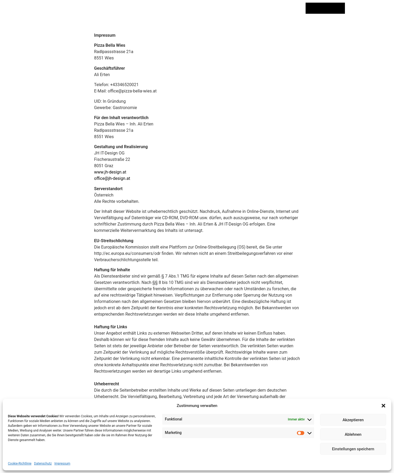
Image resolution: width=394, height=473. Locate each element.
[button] (383, 405)
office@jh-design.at (112, 178)
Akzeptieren (353, 420)
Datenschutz (43, 463)
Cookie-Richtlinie (19, 463)
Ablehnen (353, 434)
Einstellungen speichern (353, 449)
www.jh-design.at (110, 172)
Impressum (62, 463)
